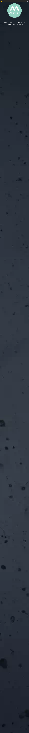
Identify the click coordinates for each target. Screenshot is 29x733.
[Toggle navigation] (2, 1)
